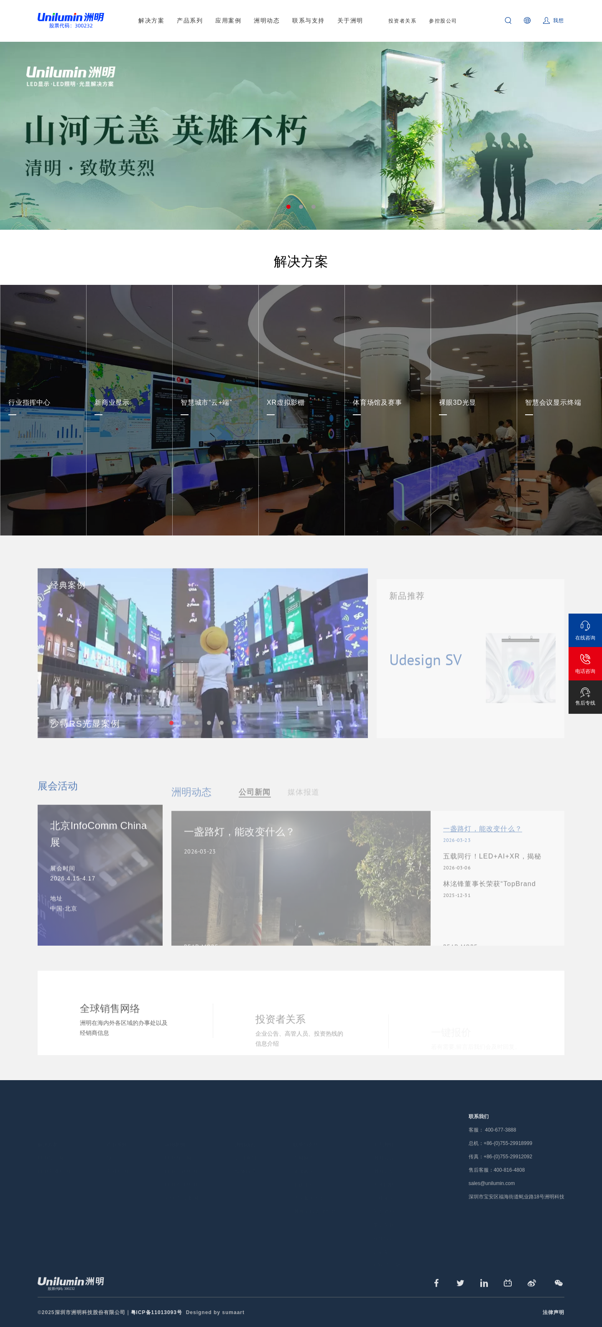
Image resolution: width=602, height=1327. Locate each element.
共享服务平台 (309, 1186)
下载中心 (304, 1173)
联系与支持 (308, 20)
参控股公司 (443, 21)
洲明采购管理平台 (315, 1200)
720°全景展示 (390, 1253)
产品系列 (190, 20)
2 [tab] (301, 207)
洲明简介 (384, 1146)
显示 (112, 1146)
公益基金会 (386, 1240)
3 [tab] (313, 207)
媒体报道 (246, 1159)
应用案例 (228, 20)
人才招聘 (384, 1173)
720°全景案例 (182, 1186)
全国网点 (304, 1146)
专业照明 (117, 1159)
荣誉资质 (384, 1200)
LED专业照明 (54, 1159)
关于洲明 (350, 20)
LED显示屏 (51, 1146)
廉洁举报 (384, 1213)
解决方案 (151, 20)
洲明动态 (267, 20)
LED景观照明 (181, 1159)
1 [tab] (288, 207)
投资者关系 (402, 21)
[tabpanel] (301, 136)
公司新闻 (246, 1146)
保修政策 (304, 1159)
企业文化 (384, 1186)
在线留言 (384, 1226)
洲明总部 (384, 1159)
